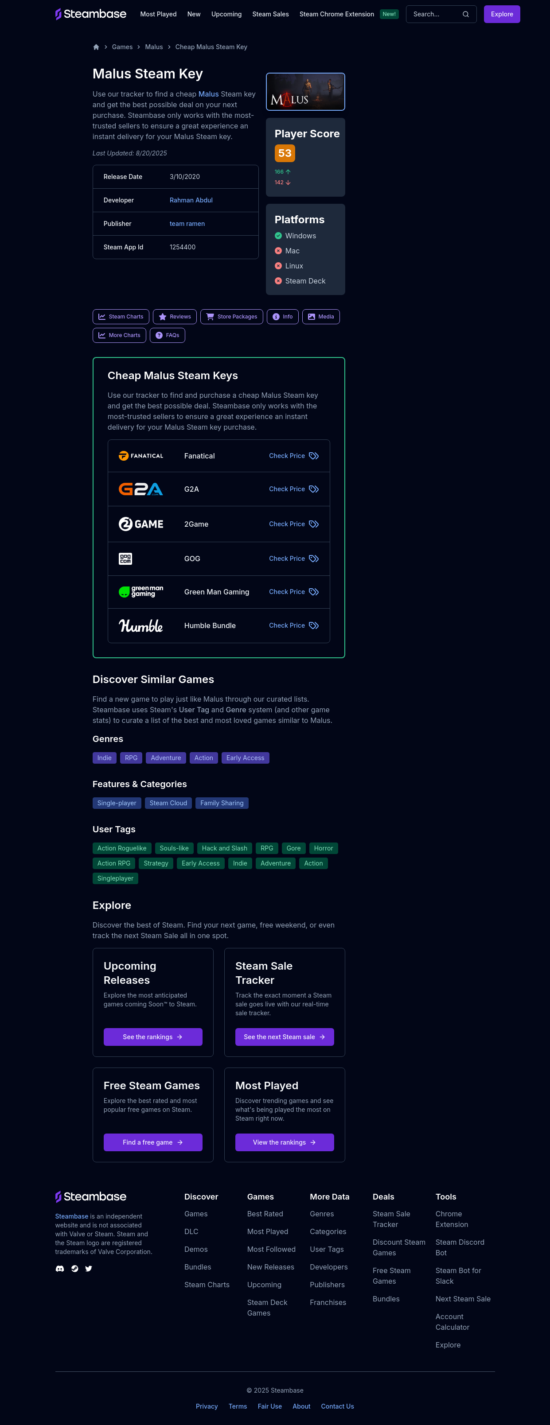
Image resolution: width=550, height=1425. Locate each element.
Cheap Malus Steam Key (212, 46)
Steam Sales (271, 14)
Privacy (207, 1406)
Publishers (327, 1284)
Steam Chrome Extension (337, 14)
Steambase (72, 1216)
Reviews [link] (175, 316)
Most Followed (271, 1249)
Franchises (328, 1302)
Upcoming (226, 14)
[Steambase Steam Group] (74, 1268)
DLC (191, 1231)
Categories (328, 1231)
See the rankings (153, 1037)
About (301, 1406)
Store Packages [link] (231, 316)
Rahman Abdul (191, 200)
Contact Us (337, 1406)
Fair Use (270, 1406)
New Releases (271, 1266)
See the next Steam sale (285, 1037)
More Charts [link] (119, 335)
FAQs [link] (167, 335)
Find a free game (153, 1142)
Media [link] (321, 316)
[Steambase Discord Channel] (59, 1268)
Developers (329, 1266)
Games (122, 46)
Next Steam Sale (463, 1298)
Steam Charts (207, 1284)
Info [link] (283, 316)
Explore (502, 14)
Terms (238, 1406)
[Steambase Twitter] (88, 1268)
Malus (154, 46)
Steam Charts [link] (121, 316)
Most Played (158, 14)
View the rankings (285, 1142)
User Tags (327, 1249)
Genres (322, 1213)
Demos (196, 1249)
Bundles (197, 1266)
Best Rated (265, 1213)
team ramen (187, 223)
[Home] (96, 46)
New (194, 14)
